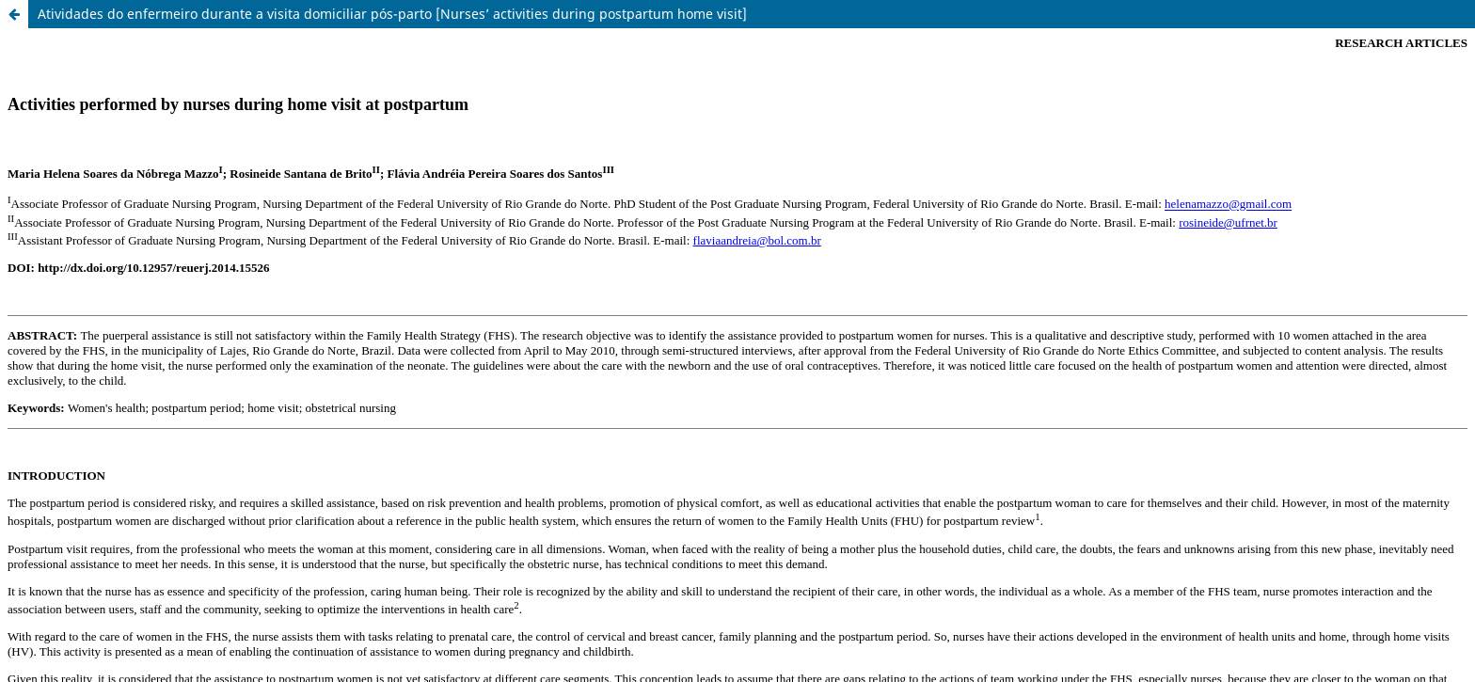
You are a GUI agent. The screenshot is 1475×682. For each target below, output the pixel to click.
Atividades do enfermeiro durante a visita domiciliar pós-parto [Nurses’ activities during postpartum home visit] (392, 14)
